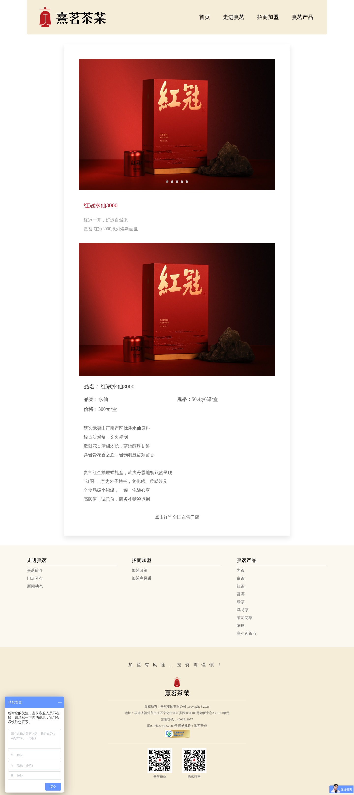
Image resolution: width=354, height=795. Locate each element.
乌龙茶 (243, 610)
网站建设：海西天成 (192, 726)
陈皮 (241, 625)
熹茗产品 (302, 17)
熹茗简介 (35, 570)
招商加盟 (268, 17)
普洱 (241, 594)
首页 (204, 17)
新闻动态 (35, 586)
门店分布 (35, 578)
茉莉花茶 (244, 618)
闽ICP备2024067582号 (162, 726)
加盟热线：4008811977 (177, 719)
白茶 (241, 578)
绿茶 (241, 602)
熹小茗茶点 (246, 633)
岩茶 (241, 570)
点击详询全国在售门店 (177, 517)
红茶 (241, 586)
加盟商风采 (141, 578)
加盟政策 (140, 570)
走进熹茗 (233, 17)
